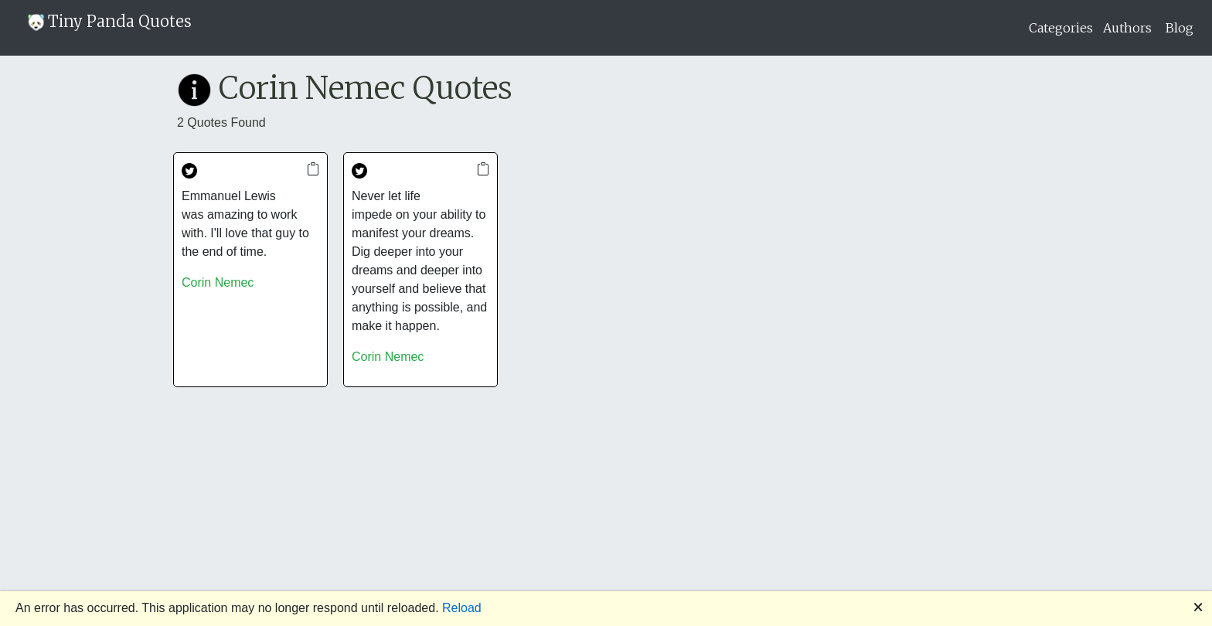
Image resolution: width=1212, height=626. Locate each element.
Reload (462, 607)
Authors (1127, 28)
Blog (1179, 28)
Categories (1061, 28)
